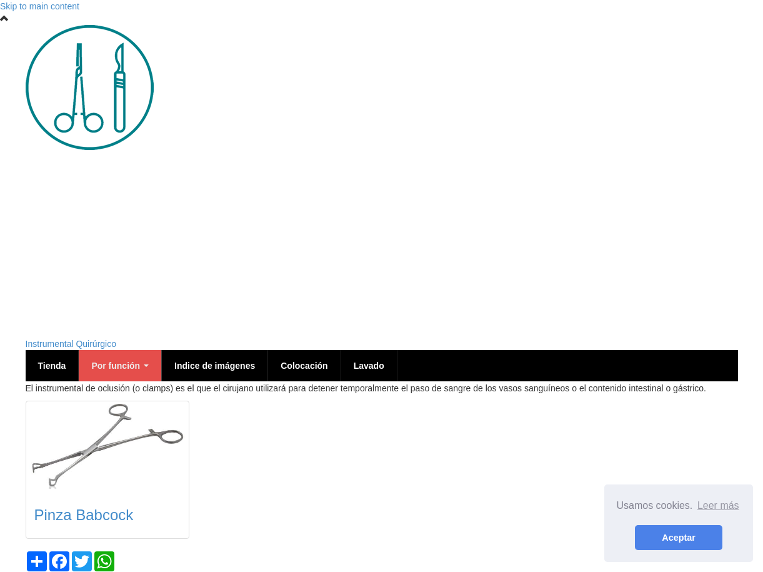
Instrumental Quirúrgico (71, 344)
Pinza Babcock (84, 514)
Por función (120, 366)
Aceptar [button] (679, 538)
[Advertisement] (382, 243)
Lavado (369, 366)
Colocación (304, 366)
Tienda (52, 366)
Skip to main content (39, 6)
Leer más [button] (718, 505)
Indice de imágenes (214, 366)
